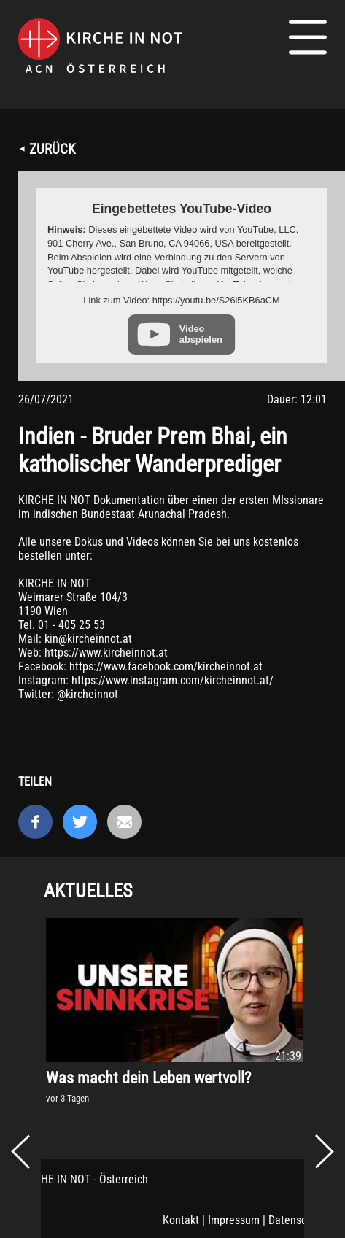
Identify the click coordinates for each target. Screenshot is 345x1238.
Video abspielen (200, 334)
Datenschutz (297, 1220)
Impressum (234, 1220)
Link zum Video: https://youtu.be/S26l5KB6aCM (181, 300)
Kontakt (181, 1220)
